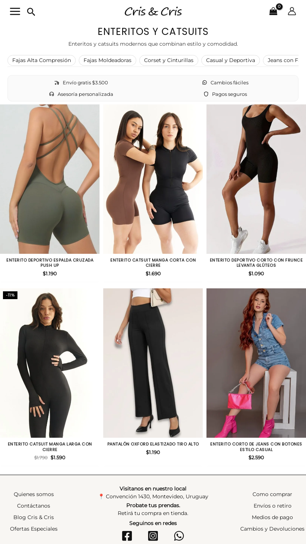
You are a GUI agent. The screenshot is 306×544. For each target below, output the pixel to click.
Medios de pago (272, 490)
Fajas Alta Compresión (41, 57)
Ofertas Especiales (34, 501)
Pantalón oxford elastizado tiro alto (153, 412)
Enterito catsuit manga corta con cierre (153, 243)
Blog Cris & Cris (33, 490)
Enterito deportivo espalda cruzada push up (49, 243)
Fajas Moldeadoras (107, 57)
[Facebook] (130, 508)
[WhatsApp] (176, 508)
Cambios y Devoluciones (272, 501)
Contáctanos (33, 478)
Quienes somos (34, 467)
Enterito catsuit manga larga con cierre (50, 415)
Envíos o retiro (273, 478)
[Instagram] (153, 508)
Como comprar (272, 467)
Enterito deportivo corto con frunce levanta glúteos (256, 243)
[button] (26, 10)
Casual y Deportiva (230, 57)
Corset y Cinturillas (168, 57)
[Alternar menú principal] (10, 10)
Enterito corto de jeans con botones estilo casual (256, 415)
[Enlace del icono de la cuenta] (297, 9)
